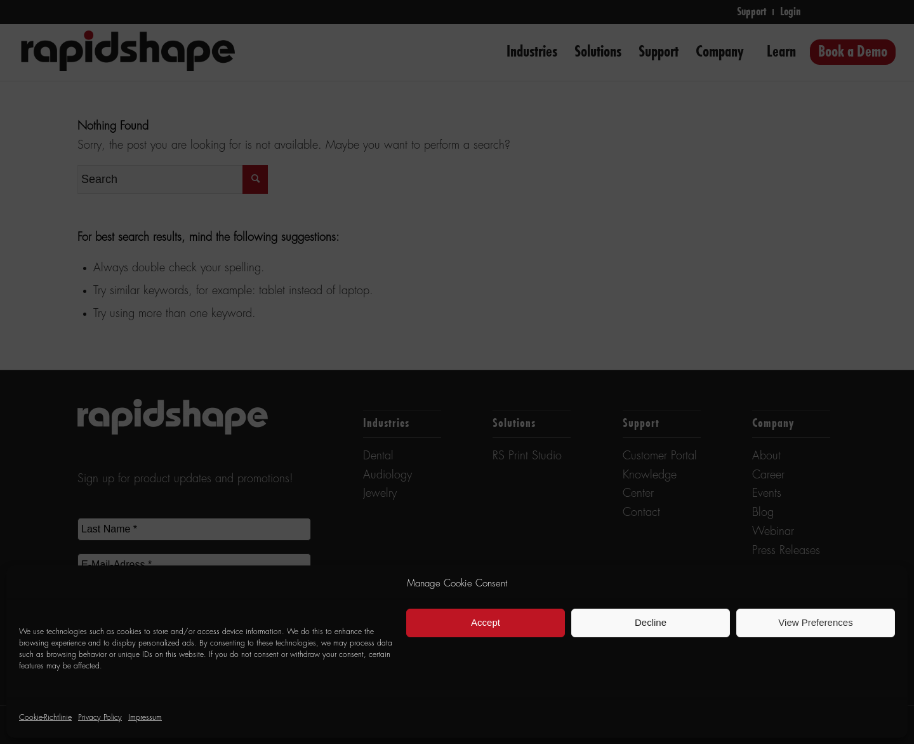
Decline (650, 622)
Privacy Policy (100, 718)
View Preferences (815, 622)
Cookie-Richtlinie (45, 718)
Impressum (145, 718)
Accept (485, 622)
